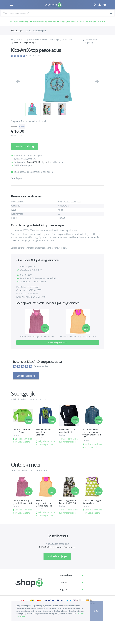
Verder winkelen (90, 39)
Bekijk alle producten (57, 342)
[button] (94, 4)
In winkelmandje (24, 146)
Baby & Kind (21, 39)
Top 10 (28, 30)
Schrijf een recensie (26, 375)
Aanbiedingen (39, 30)
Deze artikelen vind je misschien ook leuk (29, 470)
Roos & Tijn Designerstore (39, 162)
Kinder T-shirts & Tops (50, 39)
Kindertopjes (67, 39)
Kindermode (34, 39)
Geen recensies (33, 55)
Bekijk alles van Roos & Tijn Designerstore (22, 440)
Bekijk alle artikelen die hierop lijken (27, 399)
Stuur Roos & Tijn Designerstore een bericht (32, 171)
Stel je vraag (88, 42)
